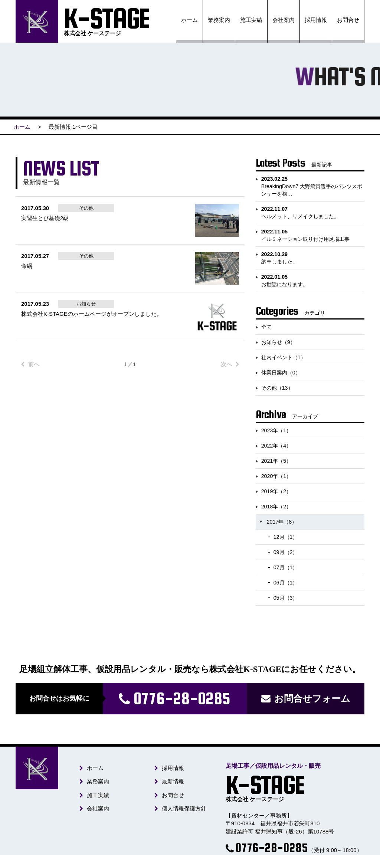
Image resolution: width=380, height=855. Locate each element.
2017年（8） (282, 522)
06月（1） (285, 583)
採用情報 (316, 20)
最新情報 (172, 781)
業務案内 (219, 20)
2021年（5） (276, 461)
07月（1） (285, 567)
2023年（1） (276, 430)
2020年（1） (276, 476)
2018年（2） (276, 507)
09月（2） (285, 552)
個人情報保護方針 (184, 809)
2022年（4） (276, 446)
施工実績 (251, 20)
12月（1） (285, 537)
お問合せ (348, 20)
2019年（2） (276, 491)
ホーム (189, 20)
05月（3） (285, 598)
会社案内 (283, 20)
